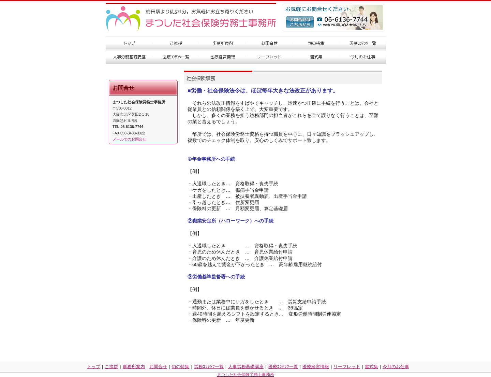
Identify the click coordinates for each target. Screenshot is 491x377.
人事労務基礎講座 (246, 366)
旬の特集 (180, 366)
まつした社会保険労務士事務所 (245, 374)
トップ (93, 366)
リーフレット (346, 366)
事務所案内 (134, 366)
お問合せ (158, 366)
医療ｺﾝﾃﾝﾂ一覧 (283, 366)
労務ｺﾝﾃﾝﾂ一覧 (209, 366)
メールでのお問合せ (129, 139)
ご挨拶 (111, 366)
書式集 (371, 366)
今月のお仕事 (396, 366)
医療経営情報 (315, 366)
